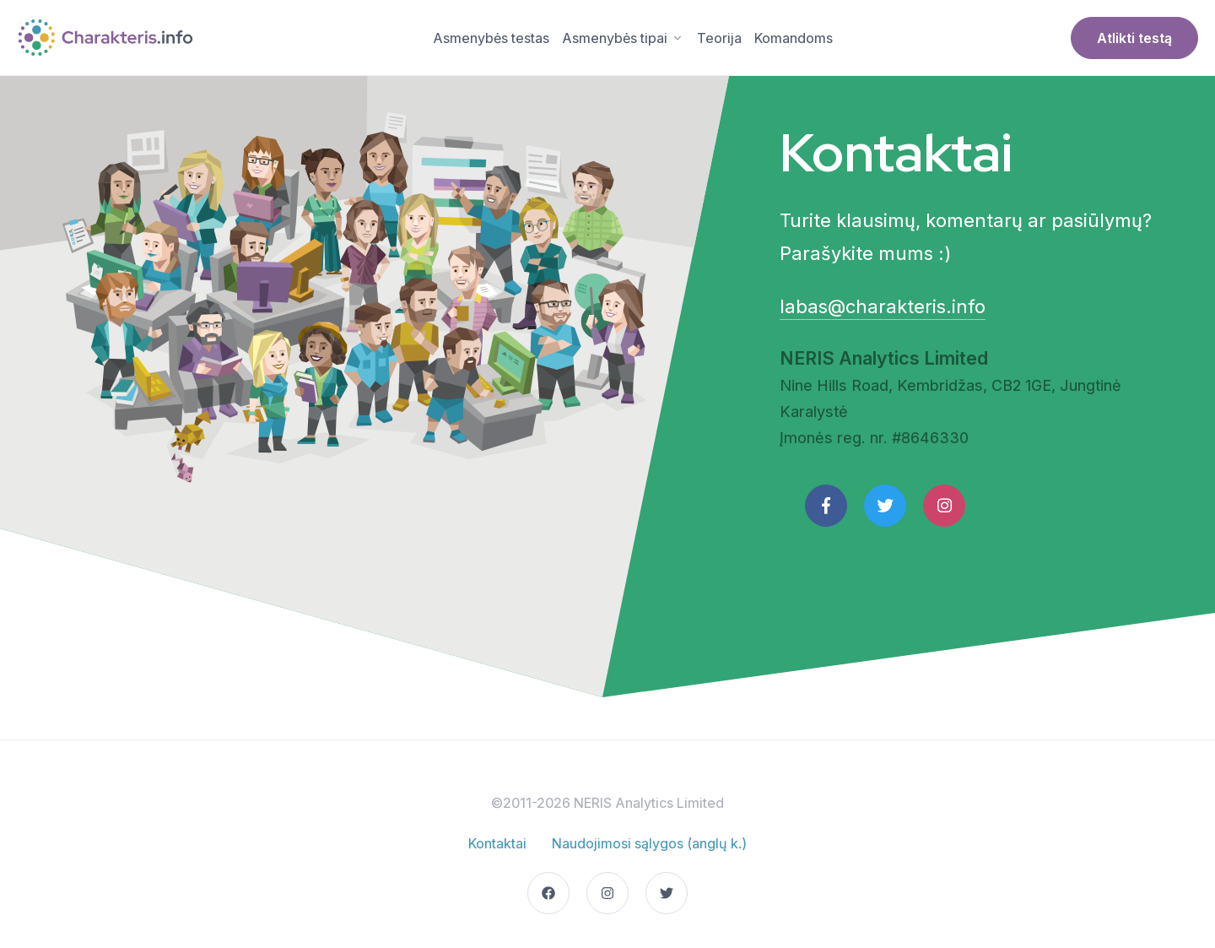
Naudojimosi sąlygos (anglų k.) (649, 843)
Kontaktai (497, 843)
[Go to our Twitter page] (666, 893)
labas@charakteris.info (883, 306)
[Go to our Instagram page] (607, 893)
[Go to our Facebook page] (548, 893)
